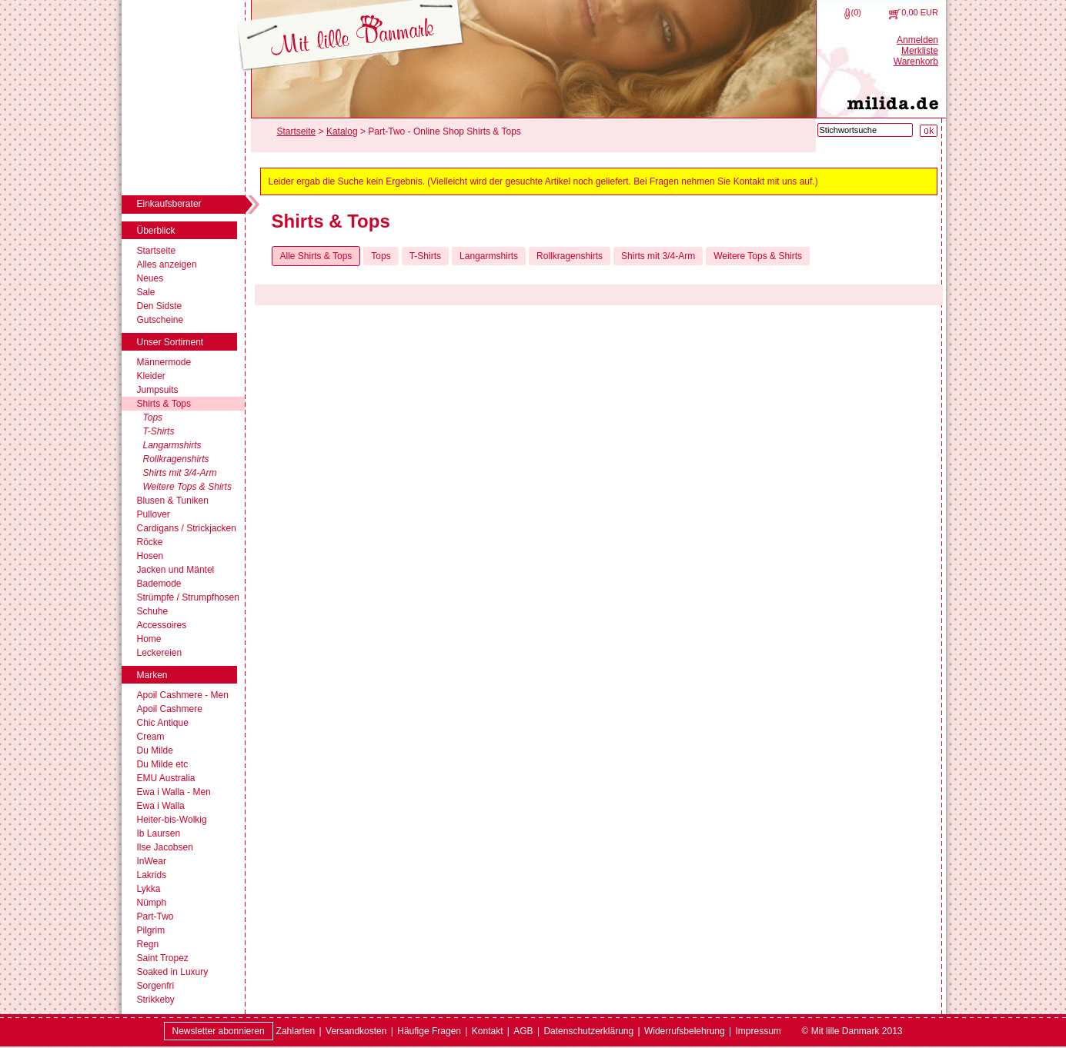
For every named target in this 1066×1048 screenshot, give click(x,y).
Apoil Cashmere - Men (183, 695)
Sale (146, 292)
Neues (150, 278)
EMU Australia (166, 778)
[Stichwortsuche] (865, 130)
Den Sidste (159, 306)
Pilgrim (151, 930)
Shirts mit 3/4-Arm (180, 472)
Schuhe (153, 611)
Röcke (150, 542)
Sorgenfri (156, 985)
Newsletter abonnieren (218, 1031)
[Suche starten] (928, 131)
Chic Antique (163, 722)
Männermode (164, 362)
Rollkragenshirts (176, 459)
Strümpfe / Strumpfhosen (188, 597)
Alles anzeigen (167, 264)
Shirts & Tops (164, 403)
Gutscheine (160, 319)
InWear (151, 861)
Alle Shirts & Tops (316, 256)
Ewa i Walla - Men (174, 792)
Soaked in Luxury (173, 971)
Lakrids (152, 875)
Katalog (342, 131)
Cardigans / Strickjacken (186, 528)
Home (149, 639)
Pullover (153, 514)
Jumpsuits (158, 389)
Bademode (159, 583)
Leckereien (159, 652)
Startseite (156, 250)
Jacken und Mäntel (176, 569)
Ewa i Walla (161, 805)
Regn (148, 944)
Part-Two (155, 916)
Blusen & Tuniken (173, 500)
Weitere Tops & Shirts (187, 486)
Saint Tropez (163, 958)
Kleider (151, 376)
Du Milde (155, 750)
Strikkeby (156, 999)
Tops (153, 417)
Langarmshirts (172, 445)
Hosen (150, 556)
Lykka (149, 888)
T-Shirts (159, 431)
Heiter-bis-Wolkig (172, 819)
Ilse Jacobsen (165, 847)
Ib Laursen (159, 833)
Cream (151, 736)
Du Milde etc (163, 764)
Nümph (152, 902)
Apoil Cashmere (169, 709)
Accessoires (162, 625)
